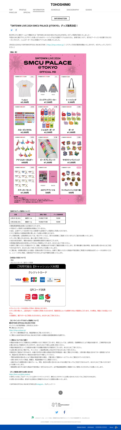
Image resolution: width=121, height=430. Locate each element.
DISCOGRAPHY (73, 10)
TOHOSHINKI (60, 5)
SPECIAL (27, 12)
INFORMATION (38, 10)
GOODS (89, 10)
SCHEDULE (55, 10)
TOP (11, 10)
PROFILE (22, 10)
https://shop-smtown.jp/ (55, 44)
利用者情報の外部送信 (101, 427)
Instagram (39, 384)
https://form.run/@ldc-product (19, 374)
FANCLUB (13, 12)
